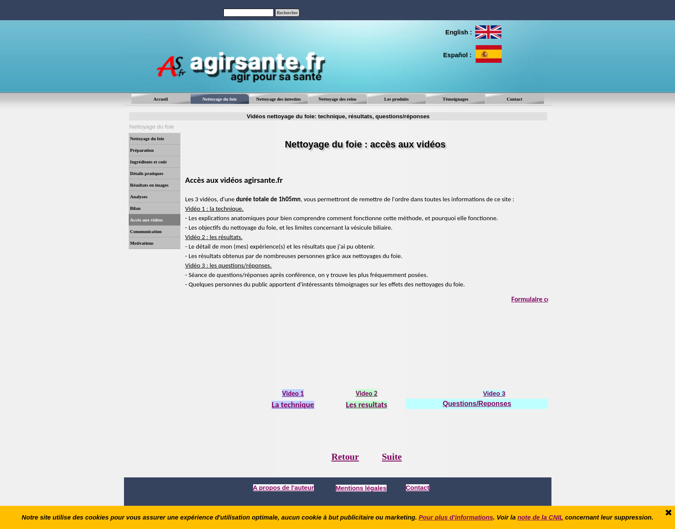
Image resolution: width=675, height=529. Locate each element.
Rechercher (287, 12)
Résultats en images (149, 185)
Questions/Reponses (477, 403)
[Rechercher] (248, 13)
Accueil (160, 99)
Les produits (396, 99)
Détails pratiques (146, 173)
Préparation (142, 150)
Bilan (135, 208)
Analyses (138, 196)
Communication (145, 231)
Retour (345, 457)
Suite (392, 457)
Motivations (141, 243)
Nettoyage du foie (147, 138)
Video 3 (494, 393)
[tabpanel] (458, 32)
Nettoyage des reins (337, 99)
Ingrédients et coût (148, 162)
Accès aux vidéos (146, 220)
